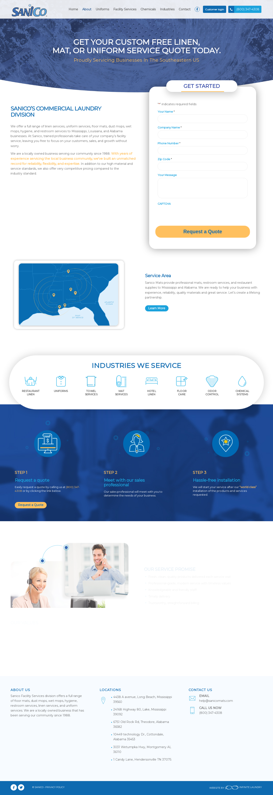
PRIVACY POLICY (55, 787)
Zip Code (165, 159)
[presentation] (190, 215)
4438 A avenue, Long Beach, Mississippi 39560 (142, 699)
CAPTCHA (164, 203)
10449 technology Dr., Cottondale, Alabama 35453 (138, 736)
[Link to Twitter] (21, 787)
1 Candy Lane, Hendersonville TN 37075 (142, 759)
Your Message (167, 175)
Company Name (170, 127)
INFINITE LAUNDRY (243, 788)
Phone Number (169, 143)
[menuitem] (73, 9)
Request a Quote (30, 505)
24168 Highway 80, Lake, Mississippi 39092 (139, 712)
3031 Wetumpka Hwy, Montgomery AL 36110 (142, 749)
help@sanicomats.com (216, 701)
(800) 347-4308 (210, 713)
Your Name (166, 111)
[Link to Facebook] (14, 787)
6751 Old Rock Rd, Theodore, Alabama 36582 (141, 724)
